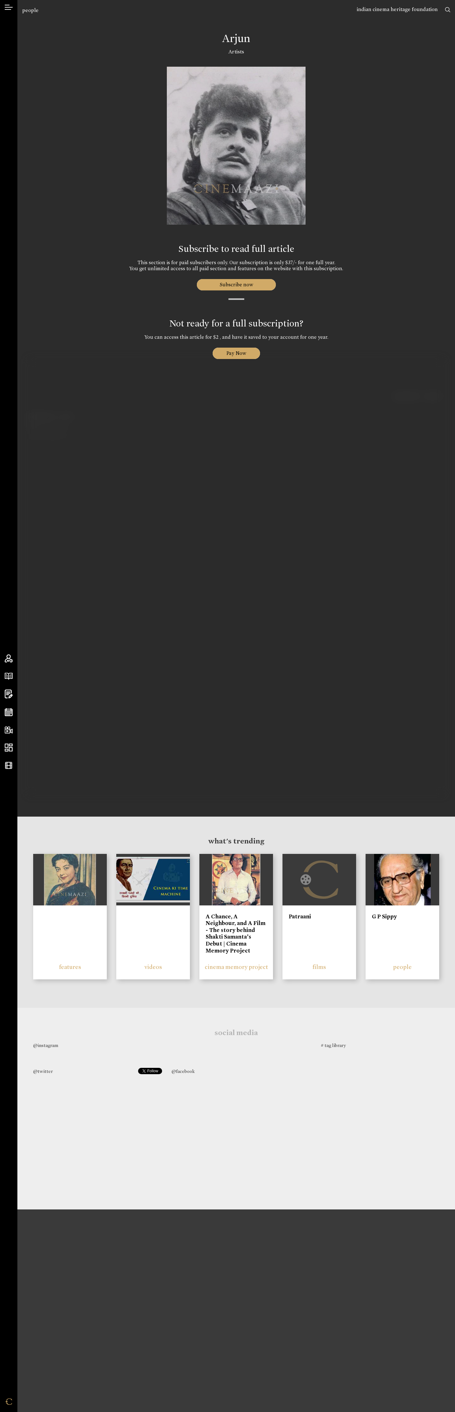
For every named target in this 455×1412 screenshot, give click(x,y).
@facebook (183, 1071)
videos (153, 967)
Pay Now (236, 353)
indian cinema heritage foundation (397, 9)
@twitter (43, 1071)
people (30, 10)
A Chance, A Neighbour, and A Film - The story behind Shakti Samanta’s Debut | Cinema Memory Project (235, 933)
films (319, 967)
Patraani (300, 916)
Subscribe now (236, 285)
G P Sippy (384, 916)
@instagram (45, 1045)
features (70, 967)
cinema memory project (236, 967)
